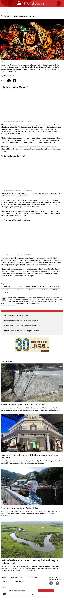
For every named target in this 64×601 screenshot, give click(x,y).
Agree (46, 590)
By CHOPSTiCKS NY (7, 76)
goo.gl (2, 61)
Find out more (32, 594)
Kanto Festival (34, 193)
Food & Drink (16, 577)
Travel (5, 577)
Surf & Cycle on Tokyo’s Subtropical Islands (21, 331)
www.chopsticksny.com (7, 305)
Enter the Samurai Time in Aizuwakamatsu (21, 321)
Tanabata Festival (47, 258)
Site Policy (15, 587)
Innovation (6, 582)
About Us (5, 587)
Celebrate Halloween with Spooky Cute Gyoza (22, 326)
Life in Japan (20, 582)
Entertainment (32, 577)
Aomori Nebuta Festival (12, 125)
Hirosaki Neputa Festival (19, 147)
